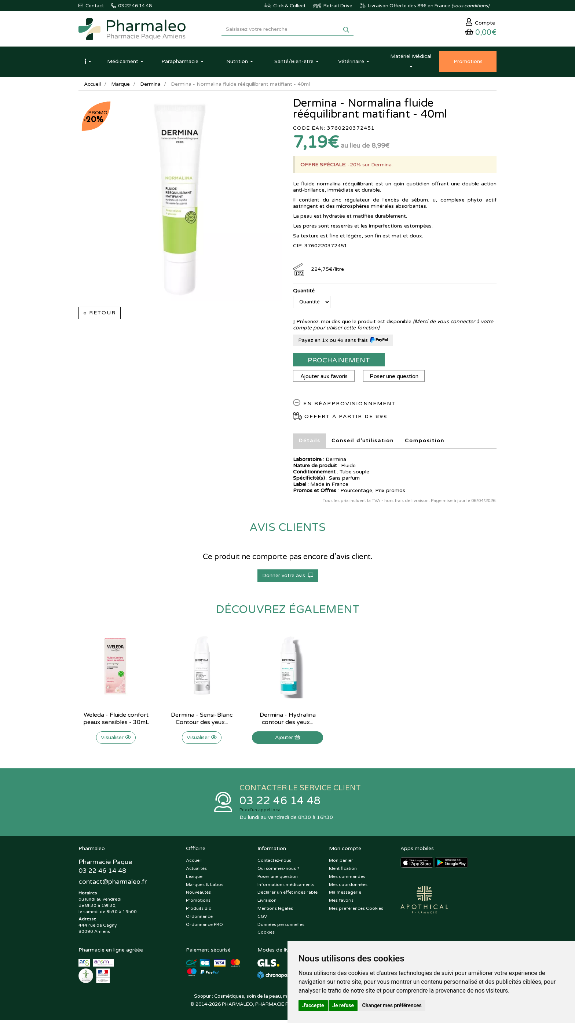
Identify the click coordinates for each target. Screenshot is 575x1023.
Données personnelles (280, 927)
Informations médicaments (285, 887)
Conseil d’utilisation (363, 442)
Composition (424, 442)
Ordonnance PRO (204, 927)
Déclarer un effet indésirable (287, 895)
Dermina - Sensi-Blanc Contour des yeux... (201, 720)
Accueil (93, 86)
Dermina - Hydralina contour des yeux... (288, 720)
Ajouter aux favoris (324, 378)
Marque (121, 86)
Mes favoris (341, 902)
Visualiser (116, 739)
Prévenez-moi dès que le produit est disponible (352, 323)
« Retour (99, 314)
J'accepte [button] (313, 1005)
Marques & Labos (204, 887)
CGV (262, 919)
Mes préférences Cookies (356, 910)
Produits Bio (199, 910)
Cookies (266, 935)
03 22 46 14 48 (280, 803)
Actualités (196, 871)
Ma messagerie (345, 895)
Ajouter (287, 739)
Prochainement (339, 362)
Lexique (194, 879)
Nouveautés (198, 895)
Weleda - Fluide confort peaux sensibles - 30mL (116, 720)
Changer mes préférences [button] (392, 1005)
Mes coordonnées (348, 887)
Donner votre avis (287, 577)
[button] (87, 63)
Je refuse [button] (343, 1005)
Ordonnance (199, 919)
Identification (343, 871)
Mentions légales (275, 910)
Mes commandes (347, 879)
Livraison (266, 902)
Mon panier (341, 862)
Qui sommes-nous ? (278, 871)
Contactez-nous (274, 862)
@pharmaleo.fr (112, 885)
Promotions (198, 902)
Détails (310, 442)
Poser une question (395, 378)
